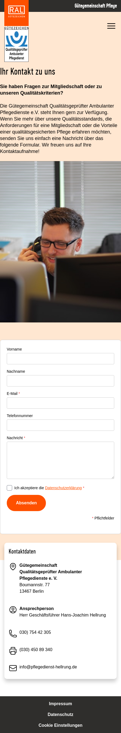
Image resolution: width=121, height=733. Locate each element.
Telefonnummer (20, 416)
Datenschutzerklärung (63, 488)
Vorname (14, 349)
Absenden (26, 503)
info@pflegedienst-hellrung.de (48, 667)
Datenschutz (60, 714)
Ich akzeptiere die (49, 488)
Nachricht (16, 438)
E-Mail (13, 393)
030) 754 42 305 (35, 632)
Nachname (16, 371)
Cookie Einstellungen (61, 725)
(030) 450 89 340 (35, 649)
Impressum (60, 703)
